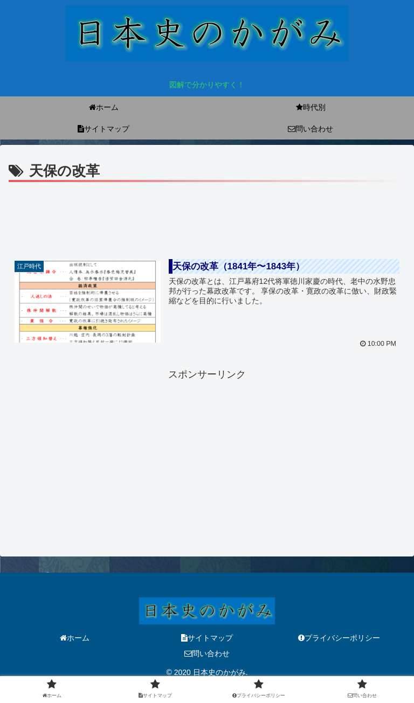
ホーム (74, 638)
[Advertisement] (207, 215)
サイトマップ (207, 638)
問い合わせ (207, 653)
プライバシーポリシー (339, 638)
